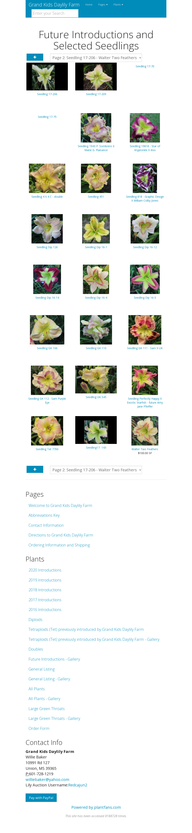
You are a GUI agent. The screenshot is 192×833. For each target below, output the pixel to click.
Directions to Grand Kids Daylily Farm (61, 535)
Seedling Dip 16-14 (47, 297)
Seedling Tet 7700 (47, 449)
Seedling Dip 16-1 (96, 247)
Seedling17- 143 (96, 447)
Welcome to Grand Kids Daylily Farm (60, 505)
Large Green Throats (47, 708)
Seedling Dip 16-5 (145, 297)
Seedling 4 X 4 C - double (47, 196)
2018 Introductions (45, 589)
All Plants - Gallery (44, 698)
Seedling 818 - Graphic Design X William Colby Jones (145, 198)
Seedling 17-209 (96, 94)
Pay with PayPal (41, 797)
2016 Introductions (45, 609)
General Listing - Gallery (49, 679)
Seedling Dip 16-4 (96, 297)
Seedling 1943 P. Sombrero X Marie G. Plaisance (96, 148)
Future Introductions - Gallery (54, 659)
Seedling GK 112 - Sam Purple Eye (47, 400)
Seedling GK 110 (96, 348)
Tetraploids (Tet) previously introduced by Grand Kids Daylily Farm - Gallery (94, 639)
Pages (103, 4)
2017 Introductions (45, 599)
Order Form (39, 728)
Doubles (36, 649)
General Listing (42, 669)
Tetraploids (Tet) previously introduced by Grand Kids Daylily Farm (86, 629)
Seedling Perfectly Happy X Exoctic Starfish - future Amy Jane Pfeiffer (145, 402)
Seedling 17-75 (47, 117)
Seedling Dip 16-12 (145, 247)
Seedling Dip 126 (47, 247)
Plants (118, 4)
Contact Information (46, 525)
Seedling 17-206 (47, 94)
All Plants (37, 688)
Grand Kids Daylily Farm (54, 4)
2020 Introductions (45, 570)
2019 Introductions (45, 580)
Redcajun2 (77, 785)
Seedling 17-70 (145, 66)
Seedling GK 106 (47, 348)
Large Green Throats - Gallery (54, 718)
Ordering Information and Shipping (59, 545)
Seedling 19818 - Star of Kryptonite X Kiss (145, 148)
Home (88, 4)
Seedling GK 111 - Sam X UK (145, 348)
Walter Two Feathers (145, 449)
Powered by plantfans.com (96, 807)
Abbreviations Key (44, 515)
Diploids (35, 619)
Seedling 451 (96, 196)
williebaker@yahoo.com (47, 779)
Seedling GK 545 (96, 397)
